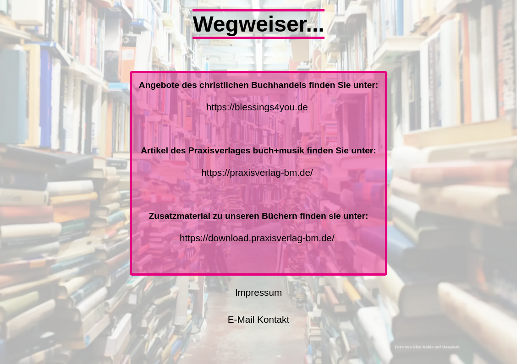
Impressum (258, 292)
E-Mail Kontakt (258, 319)
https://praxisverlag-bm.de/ (258, 172)
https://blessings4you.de (258, 107)
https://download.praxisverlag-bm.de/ (258, 238)
